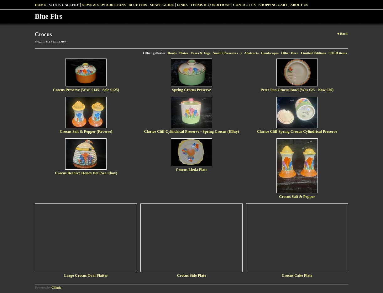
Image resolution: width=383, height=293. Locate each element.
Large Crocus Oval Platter (86, 275)
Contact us (244, 5)
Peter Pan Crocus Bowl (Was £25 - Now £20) (296, 90)
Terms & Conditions (210, 5)
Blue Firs (48, 16)
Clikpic (56, 287)
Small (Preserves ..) (227, 53)
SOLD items (337, 53)
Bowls (172, 53)
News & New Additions (104, 5)
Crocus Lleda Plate (191, 169)
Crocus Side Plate (191, 275)
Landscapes (270, 53)
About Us (299, 5)
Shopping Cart (273, 5)
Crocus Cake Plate (297, 275)
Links (182, 5)
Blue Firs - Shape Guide (151, 5)
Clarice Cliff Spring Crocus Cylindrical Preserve (297, 131)
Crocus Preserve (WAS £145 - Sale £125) (86, 90)
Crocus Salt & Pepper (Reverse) (86, 131)
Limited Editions (313, 53)
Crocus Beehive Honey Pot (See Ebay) (86, 173)
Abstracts (251, 53)
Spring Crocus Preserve (191, 90)
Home (40, 5)
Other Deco (289, 53)
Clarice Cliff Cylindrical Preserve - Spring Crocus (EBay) (191, 131)
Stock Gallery (64, 5)
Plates (183, 53)
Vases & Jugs (200, 53)
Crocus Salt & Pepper (297, 196)
